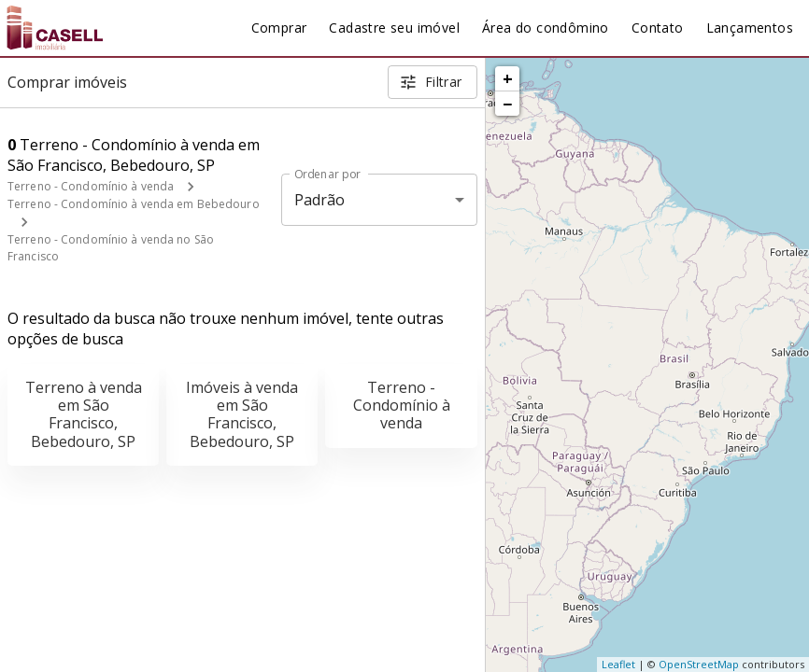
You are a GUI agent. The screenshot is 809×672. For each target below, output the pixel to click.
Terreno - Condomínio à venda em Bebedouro (133, 204)
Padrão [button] (320, 199)
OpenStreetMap (699, 664)
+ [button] (508, 78)
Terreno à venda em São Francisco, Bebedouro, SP (83, 414)
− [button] (507, 103)
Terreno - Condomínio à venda (90, 186)
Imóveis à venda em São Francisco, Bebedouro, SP (242, 414)
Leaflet (618, 664)
